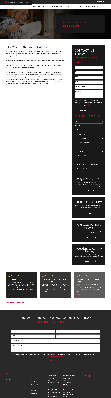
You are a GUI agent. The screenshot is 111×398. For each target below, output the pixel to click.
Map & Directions (52, 384)
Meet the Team (35, 379)
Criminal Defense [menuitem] (56, 6)
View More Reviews (13, 302)
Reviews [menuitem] (88, 6)
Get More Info (88, 237)
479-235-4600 (100, 2)
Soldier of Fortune (57, 2)
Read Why (87, 190)
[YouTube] (85, 376)
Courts (79, 2)
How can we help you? (80, 91)
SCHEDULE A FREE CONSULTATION (18, 89)
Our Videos (70, 2)
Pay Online (44, 2)
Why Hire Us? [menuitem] (68, 6)
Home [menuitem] (34, 6)
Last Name (77, 71)
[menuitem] (88, 121)
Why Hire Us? (34, 384)
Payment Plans (33, 2)
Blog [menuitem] (94, 6)
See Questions (87, 261)
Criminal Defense (35, 382)
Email (76, 81)
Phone (76, 76)
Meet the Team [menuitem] (43, 6)
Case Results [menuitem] (79, 6)
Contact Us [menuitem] (101, 6)
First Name (77, 66)
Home (32, 375)
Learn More (87, 213)
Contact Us (34, 393)
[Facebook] (89, 376)
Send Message (80, 110)
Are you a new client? (80, 86)
